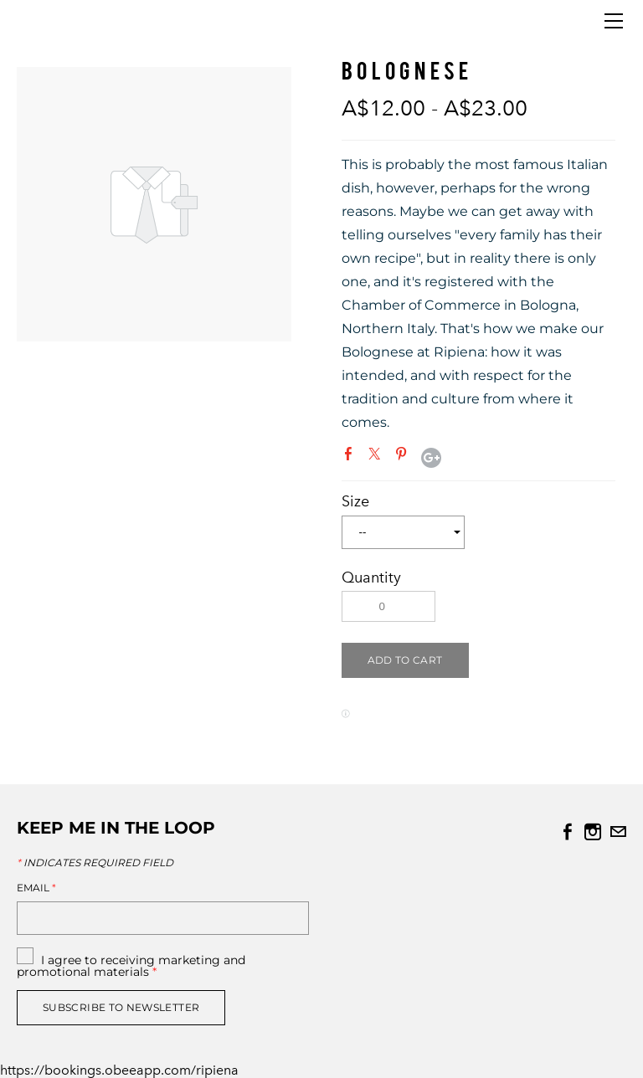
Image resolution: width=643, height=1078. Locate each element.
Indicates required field (95, 863)
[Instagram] (592, 832)
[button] (405, 660)
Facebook (352, 457)
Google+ (431, 458)
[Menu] (614, 21)
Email (36, 888)
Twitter (378, 457)
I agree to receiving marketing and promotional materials (131, 965)
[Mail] (618, 832)
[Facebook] (567, 832)
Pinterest (404, 457)
